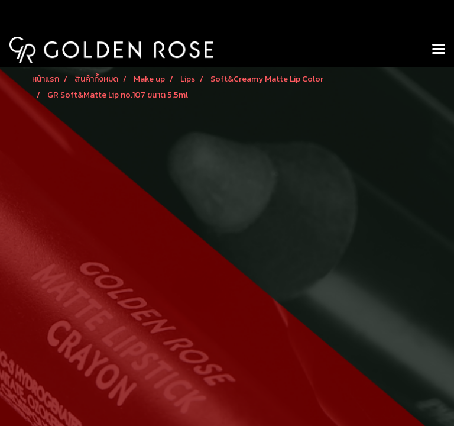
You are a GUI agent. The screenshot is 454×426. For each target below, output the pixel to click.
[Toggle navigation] (439, 50)
